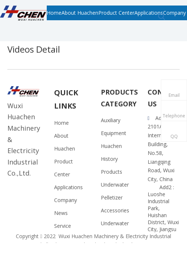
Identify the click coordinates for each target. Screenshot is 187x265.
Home (61, 122)
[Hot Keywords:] (161, 17)
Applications (68, 187)
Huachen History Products (111, 158)
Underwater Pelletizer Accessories (115, 197)
